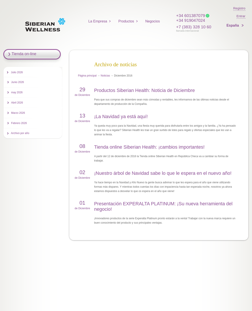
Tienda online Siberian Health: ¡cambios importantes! (149, 147)
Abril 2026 (17, 102)
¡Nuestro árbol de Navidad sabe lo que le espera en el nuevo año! (163, 173)
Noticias (105, 75)
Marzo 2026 (18, 112)
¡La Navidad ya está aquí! (121, 116)
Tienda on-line (24, 54)
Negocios (152, 21)
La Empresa (97, 21)
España (233, 25)
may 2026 (17, 92)
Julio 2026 (17, 72)
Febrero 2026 (19, 123)
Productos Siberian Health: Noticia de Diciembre (144, 90)
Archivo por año (20, 133)
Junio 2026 (17, 82)
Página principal (87, 75)
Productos (126, 21)
